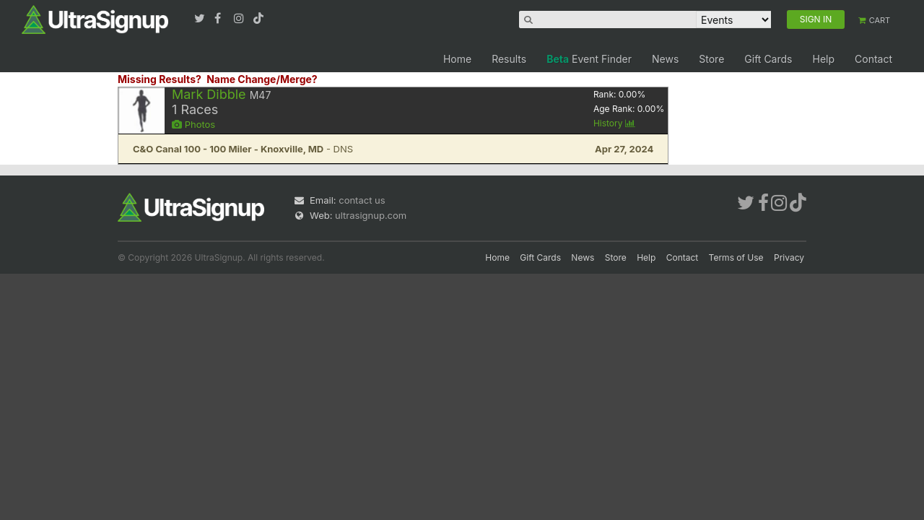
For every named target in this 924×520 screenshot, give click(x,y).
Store (711, 59)
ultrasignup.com (370, 215)
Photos (193, 124)
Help (823, 59)
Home (457, 59)
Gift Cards (768, 59)
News (665, 59)
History (614, 123)
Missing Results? (159, 79)
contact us (362, 200)
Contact (873, 59)
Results (509, 59)
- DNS (243, 149)
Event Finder (589, 59)
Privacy (789, 257)
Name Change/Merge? (262, 79)
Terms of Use (736, 257)
